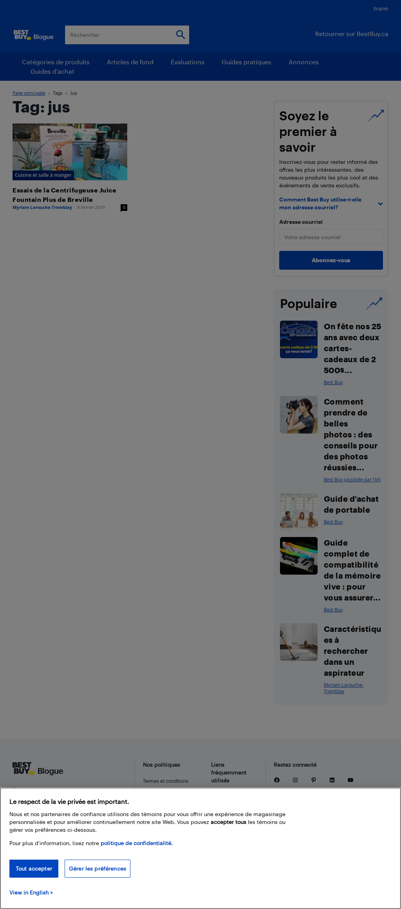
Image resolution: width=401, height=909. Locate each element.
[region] (200, 848)
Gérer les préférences (97, 868)
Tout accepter (34, 868)
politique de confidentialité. (137, 843)
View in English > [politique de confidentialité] (31, 892)
